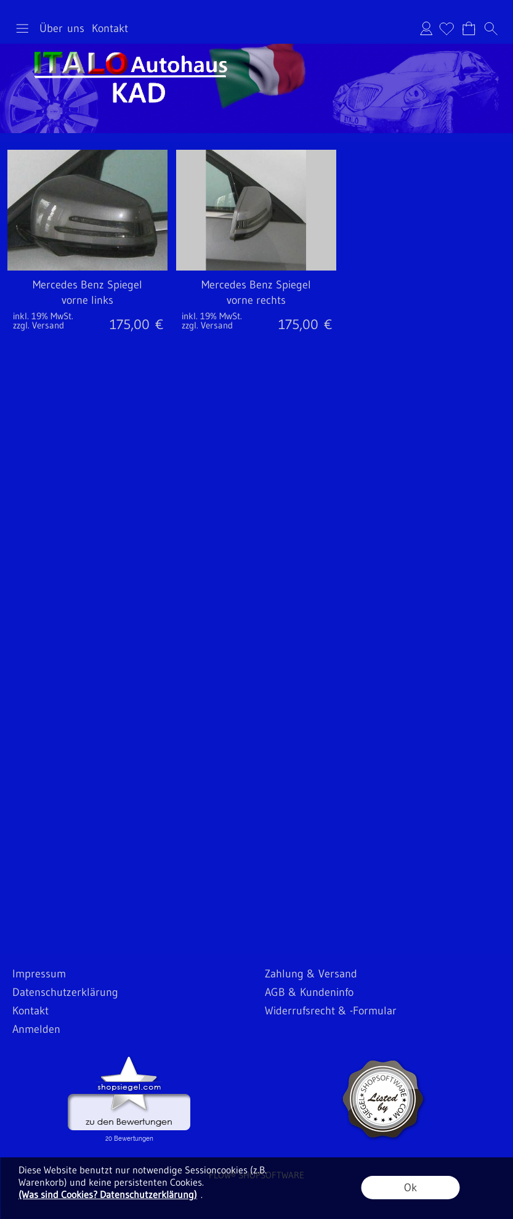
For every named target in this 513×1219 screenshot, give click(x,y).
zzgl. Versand (38, 325)
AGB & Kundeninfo (309, 992)
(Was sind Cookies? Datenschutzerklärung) (107, 1194)
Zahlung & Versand (311, 973)
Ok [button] (410, 1187)
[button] (22, 28)
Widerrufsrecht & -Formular (331, 1010)
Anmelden (426, 28)
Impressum (39, 973)
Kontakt (110, 28)
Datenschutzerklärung (65, 992)
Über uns (61, 28)
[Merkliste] (446, 28)
